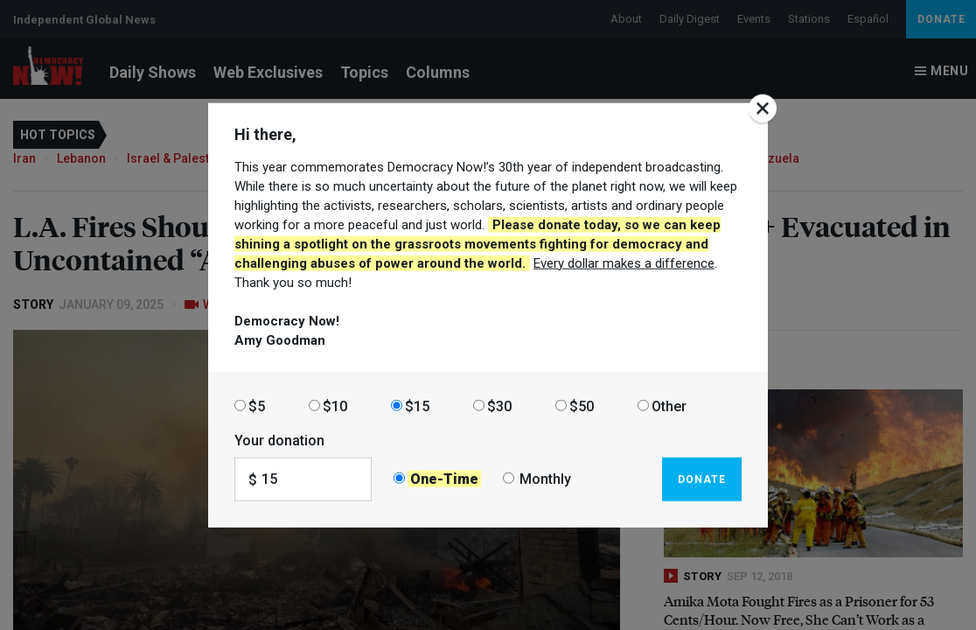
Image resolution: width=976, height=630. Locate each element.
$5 (256, 405)
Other (669, 405)
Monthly (545, 479)
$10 (335, 405)
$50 (581, 405)
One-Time (444, 479)
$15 (417, 405)
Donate (702, 478)
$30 (499, 405)
